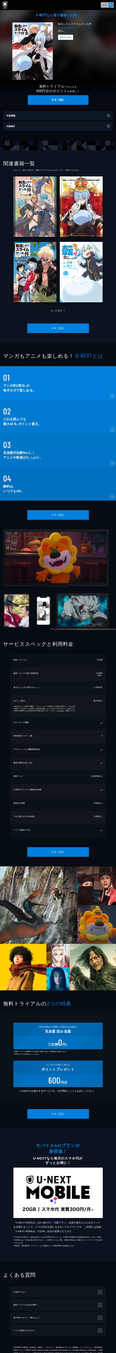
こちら (60, 711)
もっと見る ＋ (58, 310)
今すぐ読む (57, 100)
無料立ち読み (65, 37)
